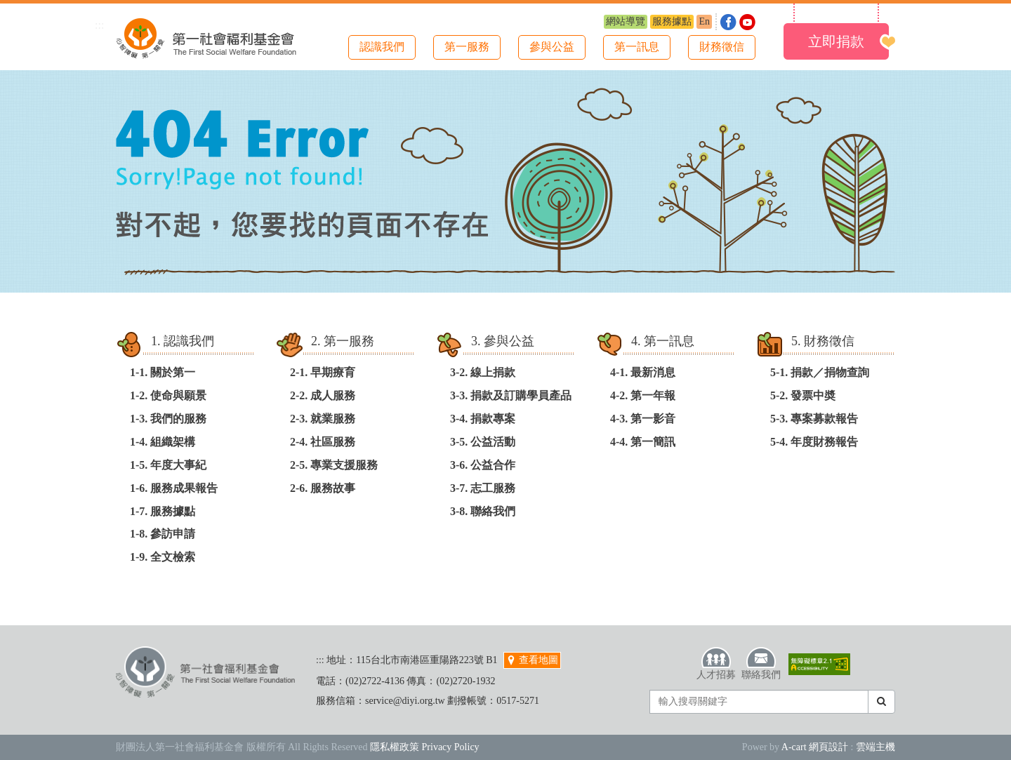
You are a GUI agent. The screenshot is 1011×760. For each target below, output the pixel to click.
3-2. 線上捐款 (482, 372)
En (704, 21)
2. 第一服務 (342, 341)
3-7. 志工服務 (482, 488)
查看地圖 (532, 660)
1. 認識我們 (182, 341)
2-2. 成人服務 (322, 395)
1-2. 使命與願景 (168, 395)
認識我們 (381, 47)
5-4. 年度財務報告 (814, 442)
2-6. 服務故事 (322, 488)
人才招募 (716, 663)
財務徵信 (721, 47)
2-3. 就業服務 (322, 419)
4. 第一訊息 (662, 341)
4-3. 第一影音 (642, 419)
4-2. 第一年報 (642, 395)
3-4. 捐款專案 (482, 419)
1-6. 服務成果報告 (174, 488)
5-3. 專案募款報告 (814, 419)
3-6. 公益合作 (482, 465)
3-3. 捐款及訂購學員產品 (510, 395)
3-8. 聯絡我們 (482, 511)
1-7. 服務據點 (162, 511)
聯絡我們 (761, 663)
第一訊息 (636, 47)
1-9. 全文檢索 (162, 557)
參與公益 (551, 47)
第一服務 (466, 47)
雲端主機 (875, 747)
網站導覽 (625, 21)
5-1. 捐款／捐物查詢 (819, 372)
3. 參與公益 (502, 341)
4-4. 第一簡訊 (642, 442)
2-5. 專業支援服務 (334, 465)
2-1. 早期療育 (322, 372)
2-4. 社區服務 (322, 442)
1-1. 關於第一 (162, 372)
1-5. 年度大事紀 (168, 465)
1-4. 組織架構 (162, 442)
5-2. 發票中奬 (802, 395)
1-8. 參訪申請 (162, 534)
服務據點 (672, 21)
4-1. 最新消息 (642, 372)
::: (99, 25)
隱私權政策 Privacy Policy (425, 747)
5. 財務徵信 (822, 341)
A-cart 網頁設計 (814, 747)
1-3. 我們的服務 (168, 419)
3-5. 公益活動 (482, 442)
